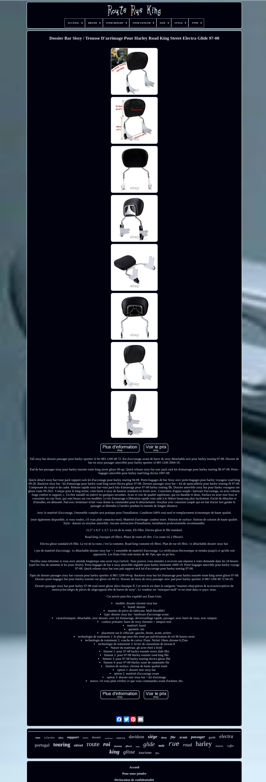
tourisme (145, 753)
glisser (129, 746)
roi (106, 744)
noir (161, 745)
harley (204, 743)
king (114, 752)
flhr (173, 737)
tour (38, 737)
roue (138, 746)
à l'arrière (49, 737)
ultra (60, 737)
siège (152, 736)
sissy (164, 737)
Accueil (134, 767)
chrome (118, 746)
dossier (96, 737)
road (187, 744)
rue (173, 744)
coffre (230, 745)
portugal (42, 745)
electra (226, 736)
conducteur (109, 738)
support (73, 737)
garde (212, 737)
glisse (129, 752)
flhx (157, 753)
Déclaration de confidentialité (134, 780)
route (93, 744)
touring (61, 744)
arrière (85, 738)
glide (149, 744)
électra (121, 738)
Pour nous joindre (134, 773)
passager (198, 737)
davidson (136, 736)
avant (183, 737)
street (78, 745)
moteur (220, 745)
